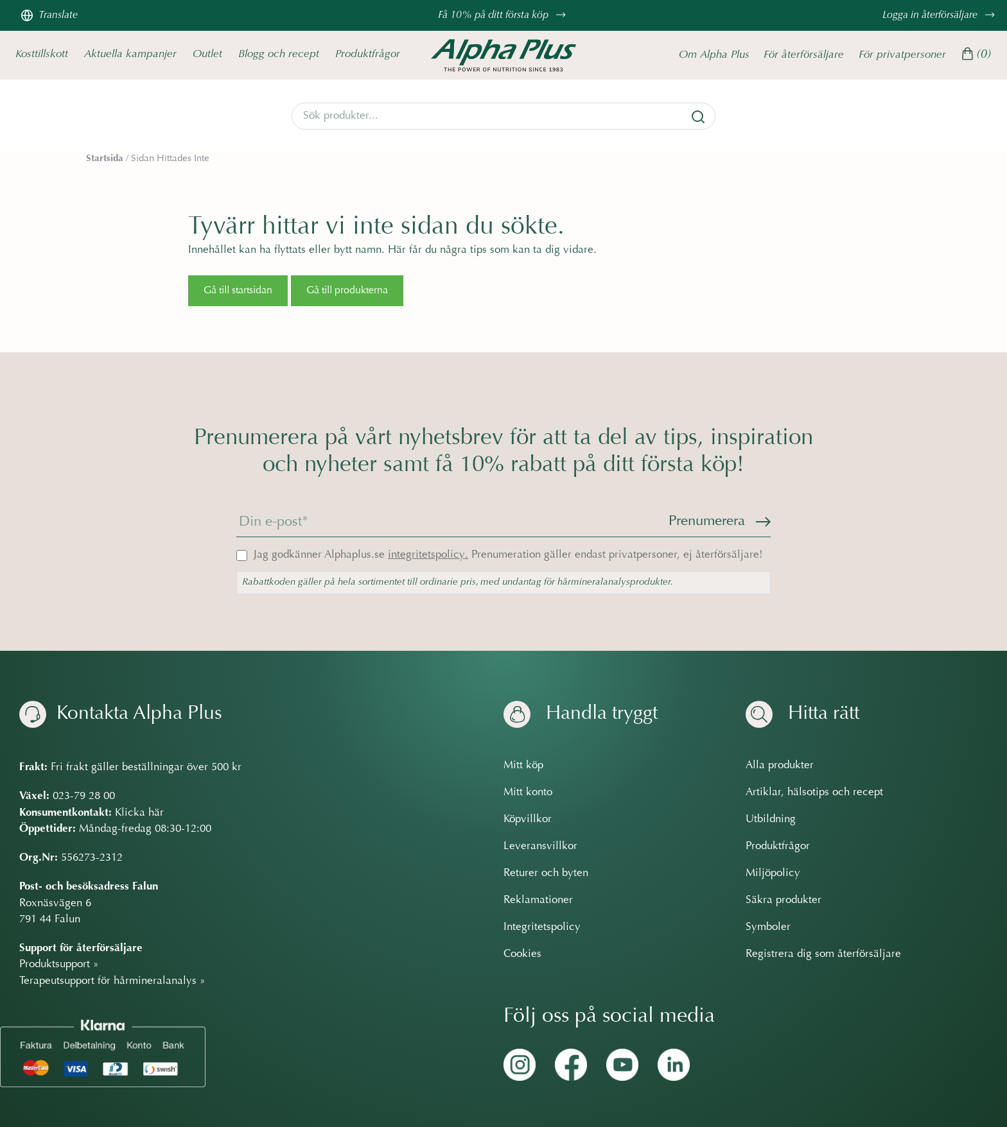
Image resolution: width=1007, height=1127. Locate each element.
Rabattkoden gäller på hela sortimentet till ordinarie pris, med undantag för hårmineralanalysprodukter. (457, 582)
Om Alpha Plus (714, 54)
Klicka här (139, 813)
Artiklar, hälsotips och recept (814, 792)
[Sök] (698, 117)
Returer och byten (546, 873)
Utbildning (771, 819)
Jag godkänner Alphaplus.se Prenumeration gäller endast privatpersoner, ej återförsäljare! (508, 555)
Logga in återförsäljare (940, 15)
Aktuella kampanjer (130, 54)
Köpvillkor (528, 819)
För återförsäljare (804, 54)
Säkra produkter (783, 900)
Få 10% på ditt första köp (503, 15)
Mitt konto (528, 792)
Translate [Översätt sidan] (49, 15)
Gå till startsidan (238, 291)
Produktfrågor (367, 54)
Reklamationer (538, 900)
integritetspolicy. (428, 555)
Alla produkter (780, 766)
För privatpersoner (902, 54)
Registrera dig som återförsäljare (823, 954)
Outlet (207, 54)
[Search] (503, 116)
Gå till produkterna (347, 291)
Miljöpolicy (773, 873)
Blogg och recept (278, 54)
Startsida (104, 159)
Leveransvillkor (540, 846)
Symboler (768, 927)
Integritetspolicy (542, 927)
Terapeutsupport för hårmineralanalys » (112, 981)
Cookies (522, 954)
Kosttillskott (41, 54)
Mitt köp (523, 766)
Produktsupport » (59, 964)
